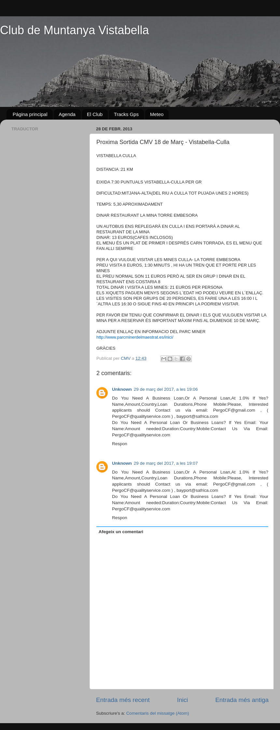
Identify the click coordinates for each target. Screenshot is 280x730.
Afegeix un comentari (121, 531)
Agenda (67, 114)
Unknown (122, 389)
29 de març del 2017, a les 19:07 (166, 463)
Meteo (157, 114)
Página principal (30, 114)
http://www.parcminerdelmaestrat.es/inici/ (134, 337)
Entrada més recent (123, 699)
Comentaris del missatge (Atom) (157, 713)
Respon (119, 443)
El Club (95, 114)
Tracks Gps (126, 114)
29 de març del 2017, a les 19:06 (166, 389)
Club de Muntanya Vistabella (74, 30)
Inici (182, 699)
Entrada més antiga (242, 699)
